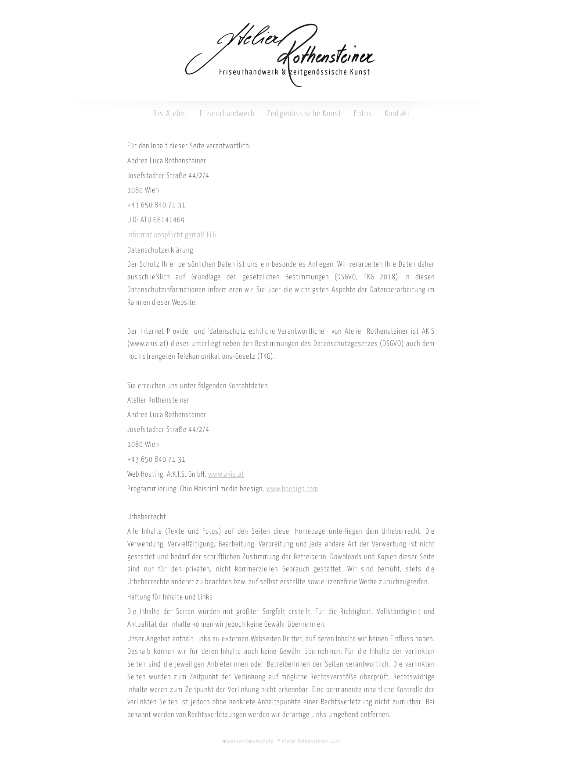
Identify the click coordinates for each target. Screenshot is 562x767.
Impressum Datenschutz (248, 741)
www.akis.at (226, 474)
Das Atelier (169, 114)
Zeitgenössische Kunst (304, 114)
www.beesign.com (292, 489)
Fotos (363, 114)
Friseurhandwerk (227, 114)
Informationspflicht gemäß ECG (171, 235)
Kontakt (397, 114)
